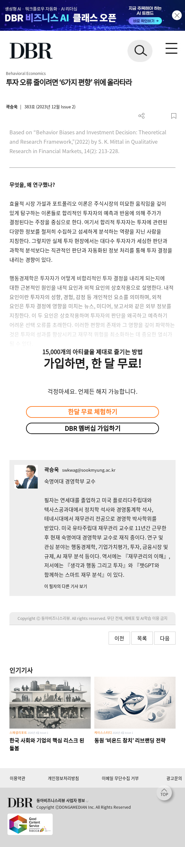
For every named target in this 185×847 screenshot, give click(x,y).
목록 (142, 638)
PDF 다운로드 (152, 116)
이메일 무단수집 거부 (120, 778)
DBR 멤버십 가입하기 (93, 428)
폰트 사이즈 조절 (163, 116)
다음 (165, 638)
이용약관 (17, 778)
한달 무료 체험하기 (92, 411)
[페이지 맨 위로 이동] (166, 794)
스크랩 (173, 116)
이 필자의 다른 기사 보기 (65, 586)
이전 (119, 638)
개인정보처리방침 (63, 778)
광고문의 (174, 778)
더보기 (141, 116)
